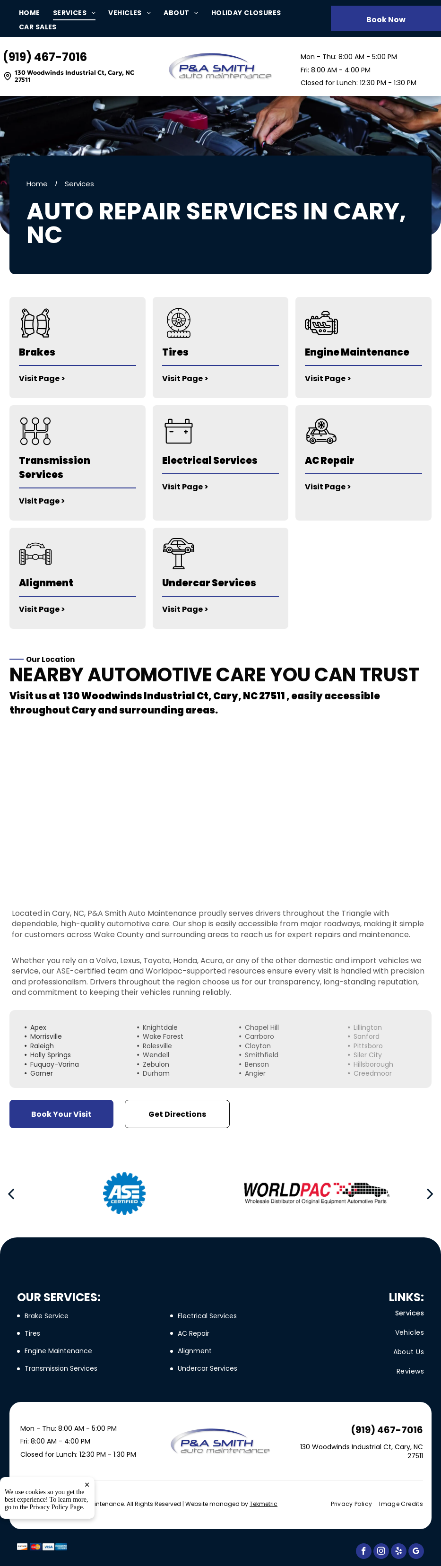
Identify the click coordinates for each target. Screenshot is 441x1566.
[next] (430, 1193)
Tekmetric (263, 1504)
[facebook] (364, 1552)
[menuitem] (36, 13)
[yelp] (398, 1552)
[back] (11, 1193)
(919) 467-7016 (45, 57)
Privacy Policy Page (56, 1515)
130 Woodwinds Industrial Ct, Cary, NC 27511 (74, 76)
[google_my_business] (416, 1552)
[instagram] (381, 1552)
